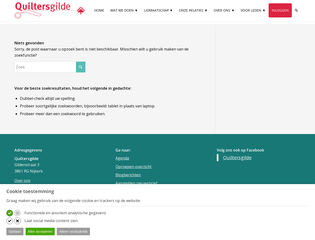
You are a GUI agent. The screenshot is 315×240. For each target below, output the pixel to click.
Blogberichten (128, 174)
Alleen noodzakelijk (73, 231)
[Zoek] (296, 10)
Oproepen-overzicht (133, 166)
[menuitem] (99, 12)
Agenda (122, 158)
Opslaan (15, 231)
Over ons (22, 180)
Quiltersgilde (237, 157)
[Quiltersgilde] (49, 10)
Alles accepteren (40, 231)
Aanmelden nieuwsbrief (136, 183)
